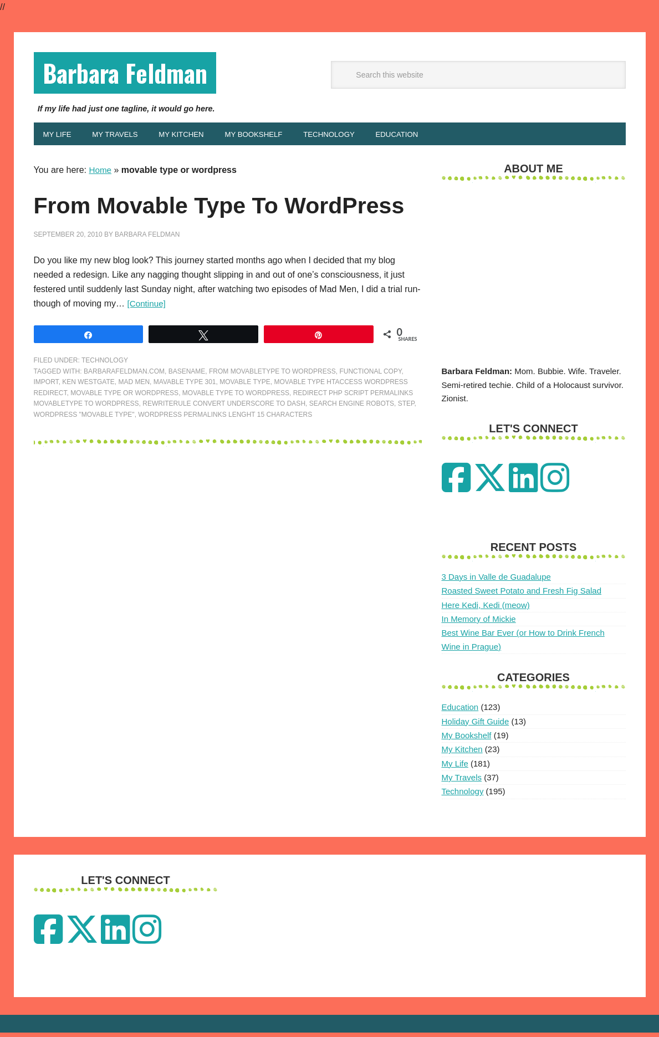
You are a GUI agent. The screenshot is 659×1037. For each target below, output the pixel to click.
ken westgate (88, 418)
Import (46, 418)
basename (187, 407)
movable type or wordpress (124, 429)
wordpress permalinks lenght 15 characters (225, 450)
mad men (134, 418)
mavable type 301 (185, 418)
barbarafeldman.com (124, 407)
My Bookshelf (467, 739)
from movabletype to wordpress (272, 407)
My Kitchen (462, 753)
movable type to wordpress (235, 429)
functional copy (370, 407)
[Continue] (147, 340)
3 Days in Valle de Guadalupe (496, 581)
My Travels (462, 781)
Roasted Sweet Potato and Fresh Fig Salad (522, 595)
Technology (104, 397)
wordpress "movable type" (84, 450)
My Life (455, 767)
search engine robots (351, 440)
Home (101, 174)
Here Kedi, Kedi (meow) (486, 609)
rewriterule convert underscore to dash (223, 440)
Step (406, 440)
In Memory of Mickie (479, 623)
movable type (244, 418)
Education (460, 711)
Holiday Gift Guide (475, 725)
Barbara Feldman (134, 74)
